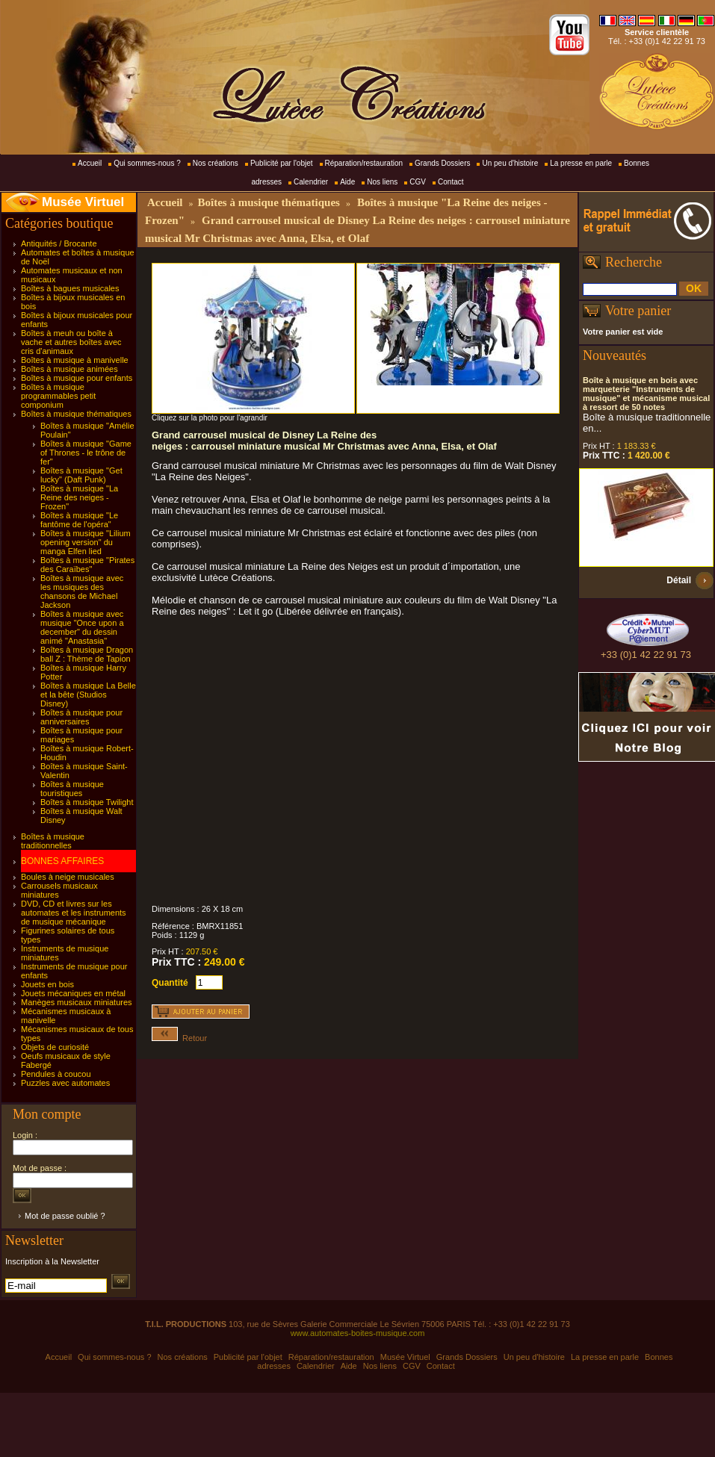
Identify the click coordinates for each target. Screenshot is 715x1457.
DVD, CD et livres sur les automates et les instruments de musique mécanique (73, 912)
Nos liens (382, 182)
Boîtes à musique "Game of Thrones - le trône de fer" (85, 452)
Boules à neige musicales (67, 876)
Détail (678, 580)
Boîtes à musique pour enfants (76, 377)
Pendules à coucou (56, 1073)
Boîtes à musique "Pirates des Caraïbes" (87, 565)
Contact (450, 182)
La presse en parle (581, 163)
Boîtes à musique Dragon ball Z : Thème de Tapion (86, 654)
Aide (347, 182)
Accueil (90, 163)
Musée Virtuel (83, 202)
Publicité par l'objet (281, 163)
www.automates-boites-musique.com (358, 1333)
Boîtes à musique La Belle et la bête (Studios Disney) (88, 694)
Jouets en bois (47, 984)
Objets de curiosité (55, 1047)
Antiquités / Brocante (59, 243)
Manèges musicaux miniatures (76, 1002)
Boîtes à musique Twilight (87, 802)
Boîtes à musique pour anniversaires (81, 717)
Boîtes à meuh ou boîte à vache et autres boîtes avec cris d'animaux (71, 342)
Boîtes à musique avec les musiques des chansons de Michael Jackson (81, 591)
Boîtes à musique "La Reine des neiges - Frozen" (79, 497)
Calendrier (311, 182)
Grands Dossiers (442, 163)
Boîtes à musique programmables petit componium (58, 395)
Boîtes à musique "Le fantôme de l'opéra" (79, 520)
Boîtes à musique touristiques (72, 789)
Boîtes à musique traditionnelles (52, 841)
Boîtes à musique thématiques (76, 413)
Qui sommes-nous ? (147, 163)
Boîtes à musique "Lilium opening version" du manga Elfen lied (85, 542)
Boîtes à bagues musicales (70, 288)
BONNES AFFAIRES (62, 861)
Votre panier (638, 310)
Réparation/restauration (364, 163)
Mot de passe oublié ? (65, 1215)
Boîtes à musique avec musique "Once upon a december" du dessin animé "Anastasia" (82, 627)
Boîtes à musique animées (69, 368)
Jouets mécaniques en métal (73, 993)
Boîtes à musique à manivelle (75, 359)
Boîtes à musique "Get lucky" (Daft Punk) (81, 475)
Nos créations (215, 163)
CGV (417, 182)
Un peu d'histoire (510, 163)
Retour (179, 1038)
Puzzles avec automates (65, 1082)
